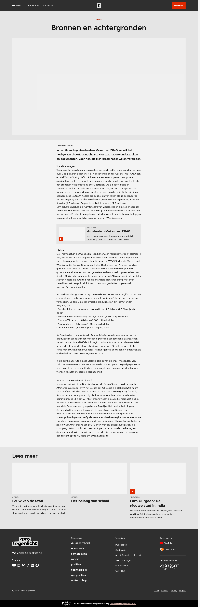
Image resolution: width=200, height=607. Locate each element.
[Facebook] (37, 565)
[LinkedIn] (32, 565)
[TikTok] (28, 565)
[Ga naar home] (99, 5)
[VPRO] (169, 567)
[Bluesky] (23, 565)
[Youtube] (14, 565)
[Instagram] (18, 565)
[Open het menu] (17, 5)
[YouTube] (179, 5)
